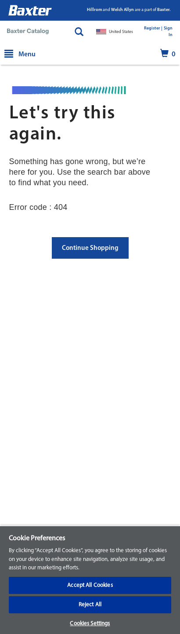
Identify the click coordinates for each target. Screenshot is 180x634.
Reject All (90, 605)
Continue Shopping (90, 248)
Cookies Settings (90, 624)
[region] (90, 579)
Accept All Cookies (89, 585)
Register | (153, 28)
